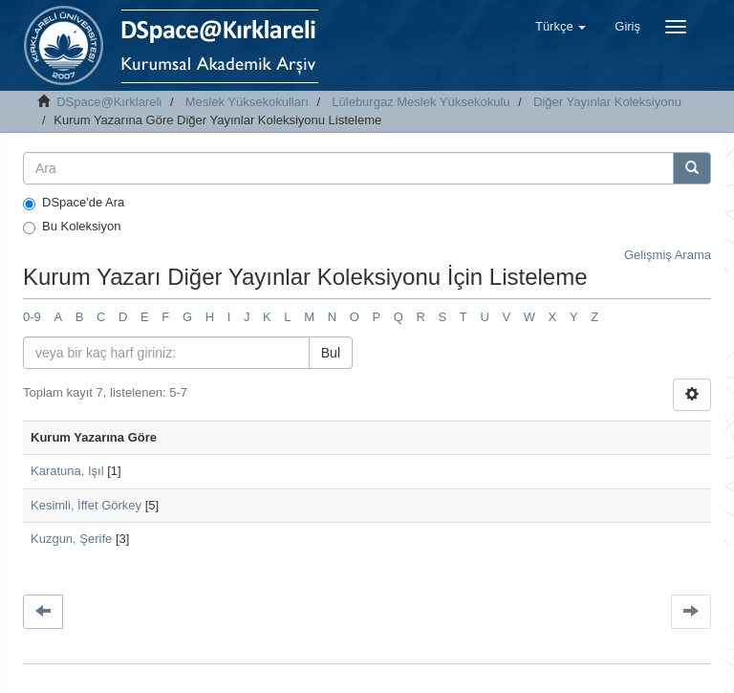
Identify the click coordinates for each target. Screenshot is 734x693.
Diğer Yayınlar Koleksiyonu (607, 102)
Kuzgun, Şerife (71, 538)
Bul (330, 352)
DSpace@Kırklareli (109, 102)
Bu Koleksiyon (71, 226)
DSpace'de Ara (73, 202)
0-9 (32, 317)
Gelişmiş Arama (667, 255)
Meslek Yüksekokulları (247, 102)
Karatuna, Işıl (67, 471)
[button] (560, 27)
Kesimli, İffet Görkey (86, 505)
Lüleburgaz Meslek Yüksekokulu (420, 102)
